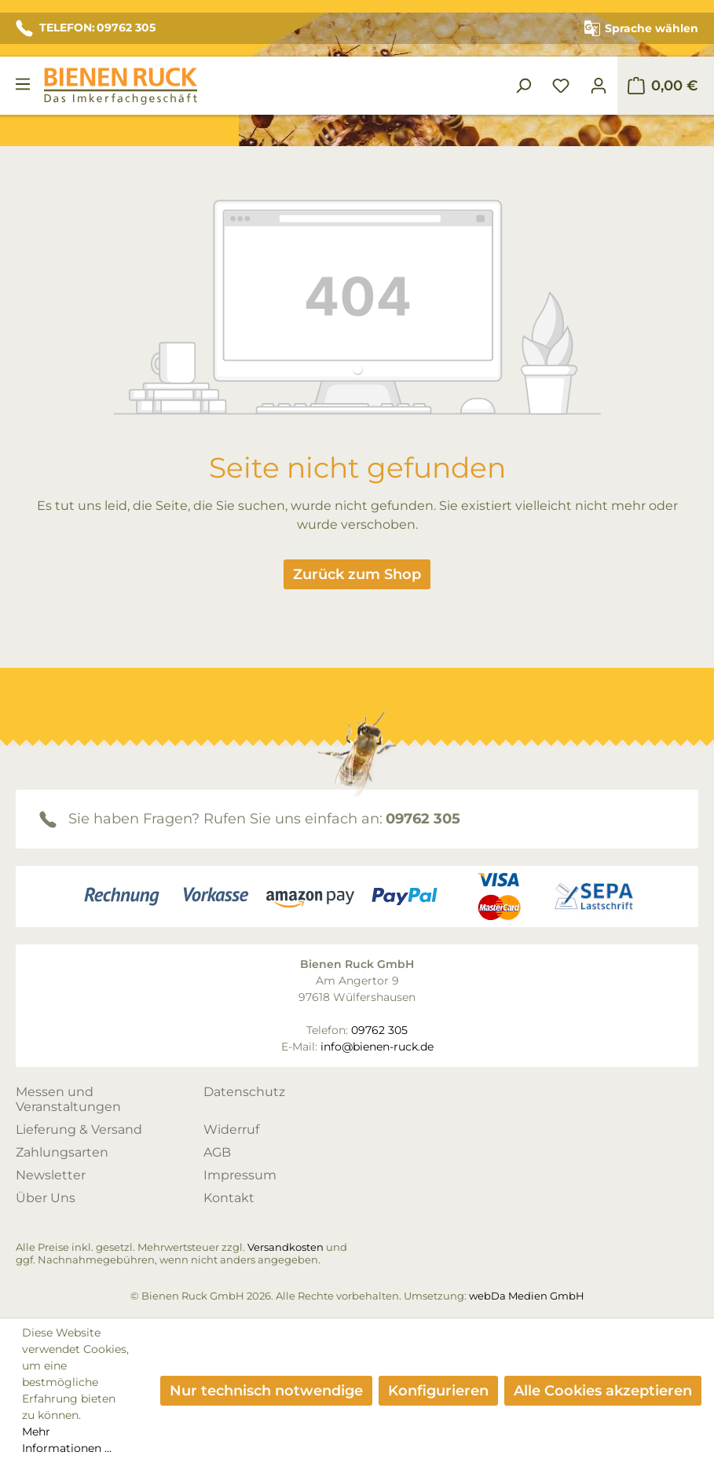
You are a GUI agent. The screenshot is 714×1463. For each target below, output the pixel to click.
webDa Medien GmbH (526, 1295)
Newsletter (51, 1175)
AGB (217, 1152)
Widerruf (231, 1129)
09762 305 (423, 818)
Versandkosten (285, 1247)
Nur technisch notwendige (266, 1390)
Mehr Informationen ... (67, 1439)
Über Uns (45, 1197)
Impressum (239, 1175)
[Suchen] (523, 85)
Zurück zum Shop (357, 574)
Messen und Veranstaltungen (68, 1099)
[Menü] (23, 84)
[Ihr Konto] (598, 86)
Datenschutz (244, 1091)
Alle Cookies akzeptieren (603, 1390)
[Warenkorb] (662, 85)
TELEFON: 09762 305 (86, 28)
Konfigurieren (438, 1390)
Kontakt (228, 1197)
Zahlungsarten (62, 1152)
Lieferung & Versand (79, 1129)
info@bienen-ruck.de (377, 1047)
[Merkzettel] (561, 85)
